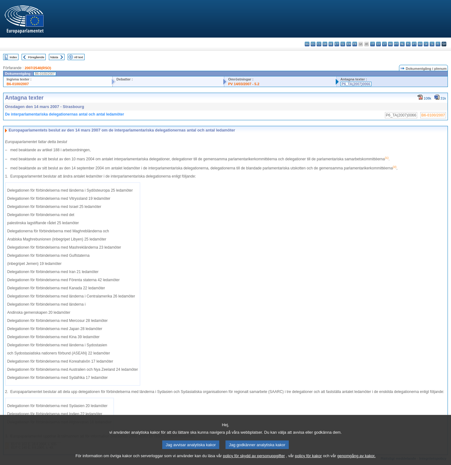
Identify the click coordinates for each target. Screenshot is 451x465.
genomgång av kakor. (356, 460)
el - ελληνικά (342, 44)
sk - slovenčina (426, 44)
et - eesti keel (336, 44)
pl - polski (408, 44)
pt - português (414, 44)
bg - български (307, 44)
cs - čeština (319, 44)
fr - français (354, 44)
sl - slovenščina (432, 44)
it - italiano (372, 44)
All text (78, 57)
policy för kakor (308, 460)
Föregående (36, 57)
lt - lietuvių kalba (384, 44)
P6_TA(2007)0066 (356, 84)
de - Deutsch (331, 44)
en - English (348, 44)
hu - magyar (390, 44)
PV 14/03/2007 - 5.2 (243, 84)
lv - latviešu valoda (378, 44)
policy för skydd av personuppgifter (254, 460)
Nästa (54, 57)
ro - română (420, 44)
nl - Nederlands (402, 44)
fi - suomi (438, 44)
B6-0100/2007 (18, 84)
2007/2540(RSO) (38, 68)
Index (13, 57)
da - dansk (325, 44)
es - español (313, 44)
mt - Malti (396, 44)
